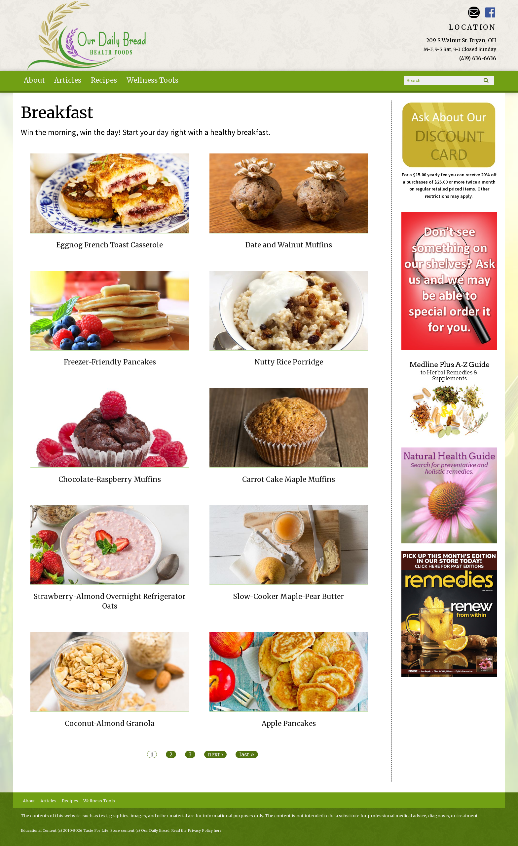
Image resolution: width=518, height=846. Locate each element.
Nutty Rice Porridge (288, 362)
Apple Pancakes (289, 723)
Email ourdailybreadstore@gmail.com (474, 12)
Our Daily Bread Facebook (490, 12)
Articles (67, 80)
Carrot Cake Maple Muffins (288, 479)
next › (215, 754)
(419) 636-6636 (477, 58)
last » (246, 754)
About (34, 80)
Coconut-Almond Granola (110, 723)
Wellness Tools (152, 80)
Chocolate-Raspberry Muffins (109, 479)
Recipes (104, 80)
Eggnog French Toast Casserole (109, 245)
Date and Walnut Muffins (288, 245)
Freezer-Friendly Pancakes (110, 362)
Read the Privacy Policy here (196, 830)
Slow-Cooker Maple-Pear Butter (288, 596)
